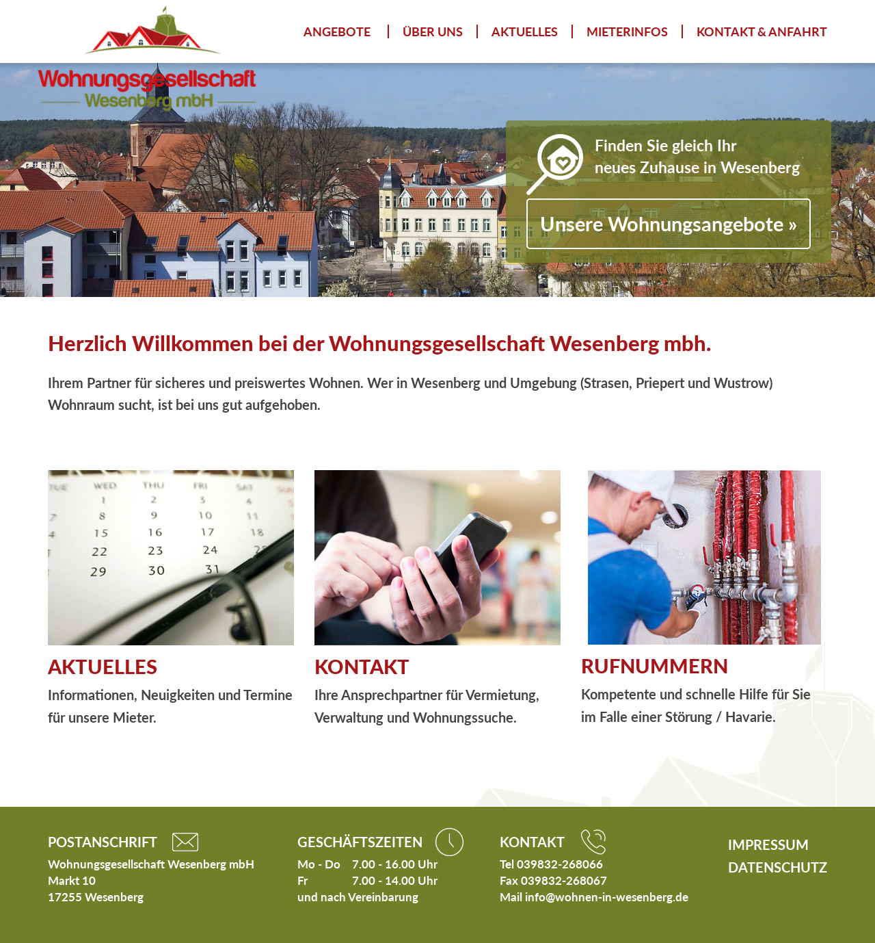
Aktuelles (525, 31)
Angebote (337, 31)
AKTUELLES (102, 666)
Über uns (433, 31)
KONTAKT (361, 666)
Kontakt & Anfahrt (762, 31)
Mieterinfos (627, 31)
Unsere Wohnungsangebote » (668, 223)
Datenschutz (777, 867)
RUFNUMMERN (654, 665)
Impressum (768, 844)
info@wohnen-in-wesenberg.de (606, 897)
